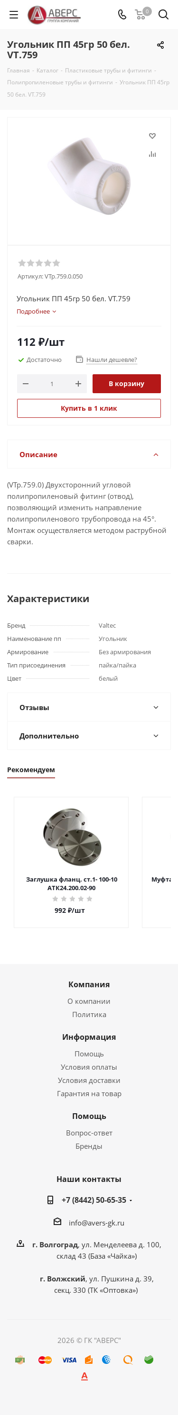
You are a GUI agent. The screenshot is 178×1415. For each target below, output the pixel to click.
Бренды (89, 1146)
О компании (89, 1001)
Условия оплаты (89, 1067)
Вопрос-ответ (89, 1132)
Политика (89, 1014)
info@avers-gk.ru (96, 1222)
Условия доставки (89, 1080)
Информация (89, 1037)
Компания (89, 984)
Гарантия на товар (89, 1093)
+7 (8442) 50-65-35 (94, 1200)
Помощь (89, 1053)
